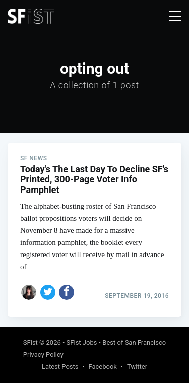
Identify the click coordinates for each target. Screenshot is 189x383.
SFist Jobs (82, 342)
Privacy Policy (43, 354)
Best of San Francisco (134, 342)
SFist (30, 342)
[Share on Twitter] (47, 292)
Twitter (137, 366)
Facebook (103, 366)
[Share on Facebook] (66, 292)
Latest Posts (60, 366)
